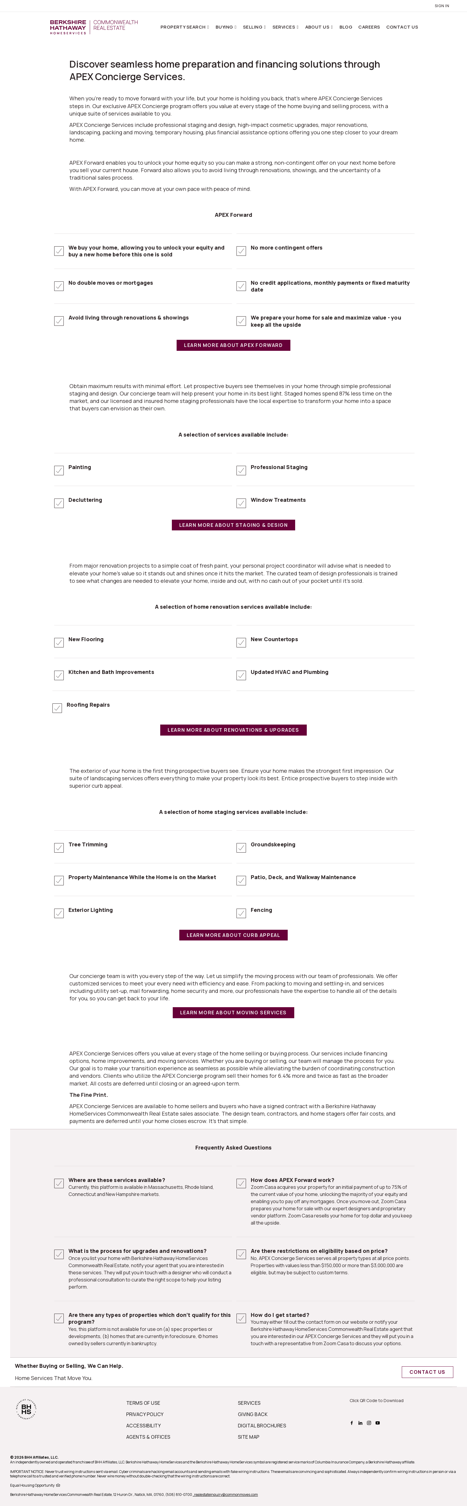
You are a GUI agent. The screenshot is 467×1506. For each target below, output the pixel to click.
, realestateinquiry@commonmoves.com (225, 1494)
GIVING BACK (252, 1414)
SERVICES (249, 1403)
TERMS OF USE (143, 1403)
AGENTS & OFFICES (148, 1437)
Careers (369, 27)
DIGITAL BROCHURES (262, 1425)
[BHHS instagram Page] (370, 1422)
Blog (346, 27)
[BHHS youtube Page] (378, 1422)
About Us (318, 27)
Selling (253, 27)
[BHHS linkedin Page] (361, 1422)
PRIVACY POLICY (145, 1414)
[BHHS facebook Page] (352, 1422)
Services (284, 27)
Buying (225, 27)
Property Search (184, 27)
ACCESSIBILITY (143, 1425)
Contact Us (402, 27)
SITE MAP (249, 1437)
